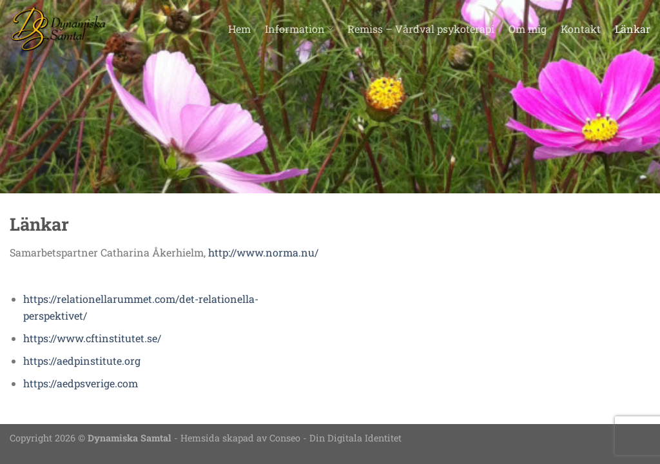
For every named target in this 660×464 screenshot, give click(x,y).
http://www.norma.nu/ (263, 252)
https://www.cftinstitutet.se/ (92, 338)
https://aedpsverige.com (80, 383)
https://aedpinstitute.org (82, 360)
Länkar (632, 28)
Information (299, 28)
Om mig (528, 28)
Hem (239, 28)
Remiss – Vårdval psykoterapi (420, 28)
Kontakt (581, 28)
